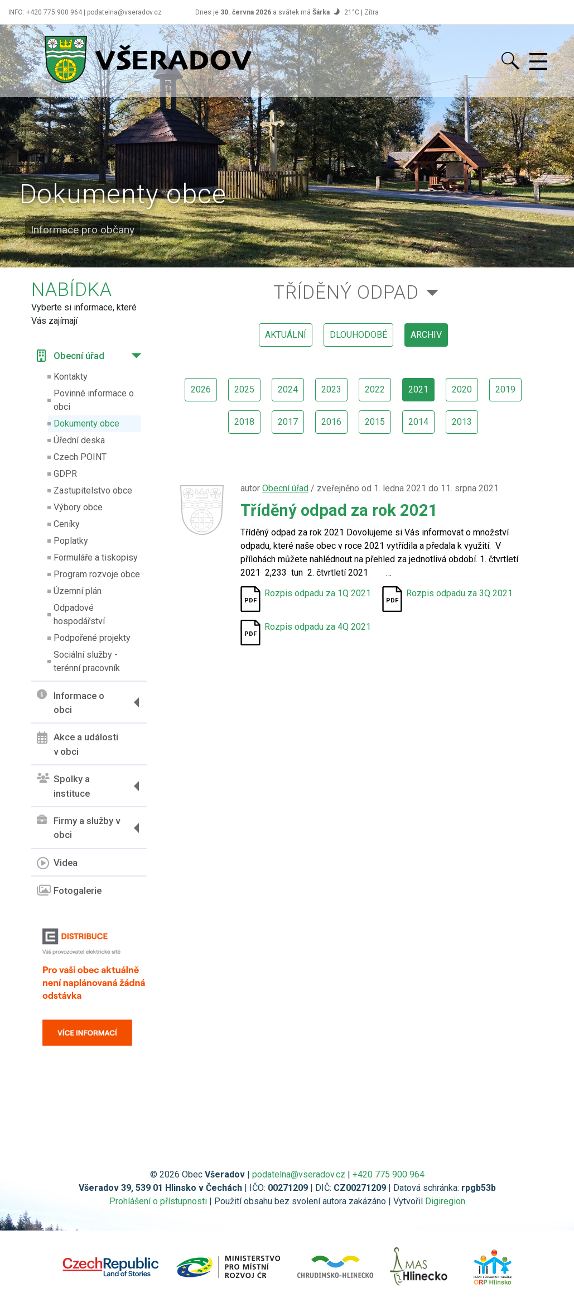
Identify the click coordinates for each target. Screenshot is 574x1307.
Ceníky (67, 524)
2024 (288, 389)
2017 (288, 421)
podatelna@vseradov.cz (298, 1174)
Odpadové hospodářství (79, 614)
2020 (462, 389)
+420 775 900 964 (389, 1174)
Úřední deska (79, 440)
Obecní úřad (70, 356)
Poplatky (71, 540)
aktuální (285, 334)
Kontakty (71, 376)
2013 (462, 421)
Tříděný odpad (346, 292)
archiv (426, 334)
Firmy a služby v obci (78, 828)
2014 (418, 421)
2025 (244, 389)
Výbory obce (78, 507)
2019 (505, 389)
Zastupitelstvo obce (93, 490)
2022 (375, 389)
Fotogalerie (69, 890)
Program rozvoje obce (97, 574)
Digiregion (445, 1201)
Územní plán (78, 591)
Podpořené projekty (92, 638)
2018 (244, 421)
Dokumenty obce (86, 423)
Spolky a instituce (63, 786)
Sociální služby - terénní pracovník (87, 661)
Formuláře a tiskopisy (96, 557)
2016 (331, 421)
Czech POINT (80, 457)
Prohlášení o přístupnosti (158, 1201)
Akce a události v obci (77, 744)
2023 (331, 389)
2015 (375, 421)
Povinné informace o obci (94, 400)
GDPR (65, 473)
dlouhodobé (358, 334)
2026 (201, 389)
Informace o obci (70, 702)
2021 (418, 389)
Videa (57, 863)
